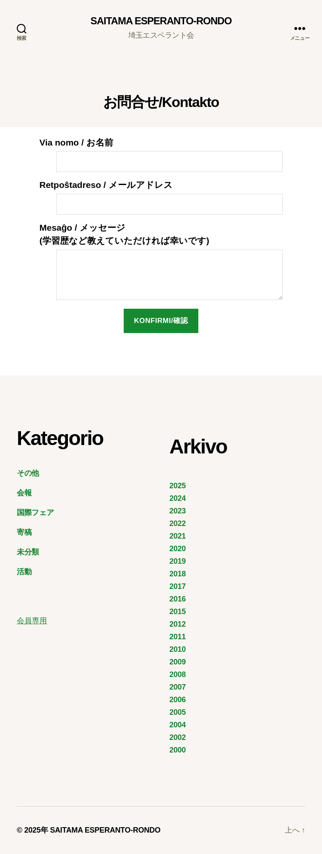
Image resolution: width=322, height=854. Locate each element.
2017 (177, 586)
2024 (177, 498)
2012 (177, 624)
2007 (177, 687)
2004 (177, 725)
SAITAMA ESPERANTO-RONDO (161, 21)
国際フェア (35, 512)
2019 (177, 561)
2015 (177, 611)
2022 (177, 523)
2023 (177, 511)
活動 (24, 572)
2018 (177, 574)
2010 (177, 649)
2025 (177, 486)
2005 (177, 712)
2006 (177, 699)
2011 (177, 637)
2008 (177, 674)
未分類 (28, 552)
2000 (177, 750)
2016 (177, 599)
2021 (177, 536)
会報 (24, 493)
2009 (177, 662)
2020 (177, 548)
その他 (28, 473)
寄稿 (24, 532)
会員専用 (32, 621)
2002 (177, 737)
